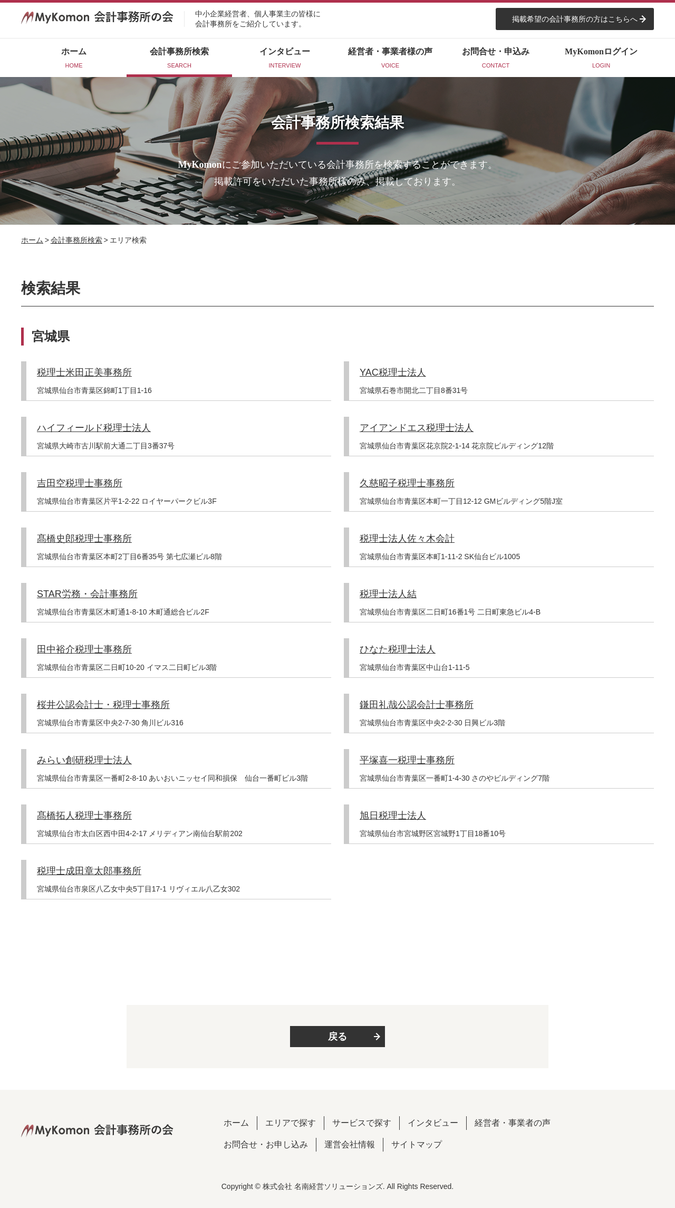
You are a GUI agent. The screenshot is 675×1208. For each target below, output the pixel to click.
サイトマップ (416, 1144)
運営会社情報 (349, 1144)
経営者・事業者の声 (513, 1122)
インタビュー (433, 1122)
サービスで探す (361, 1122)
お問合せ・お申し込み (266, 1144)
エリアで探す (290, 1122)
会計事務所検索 (76, 240)
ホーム (32, 240)
